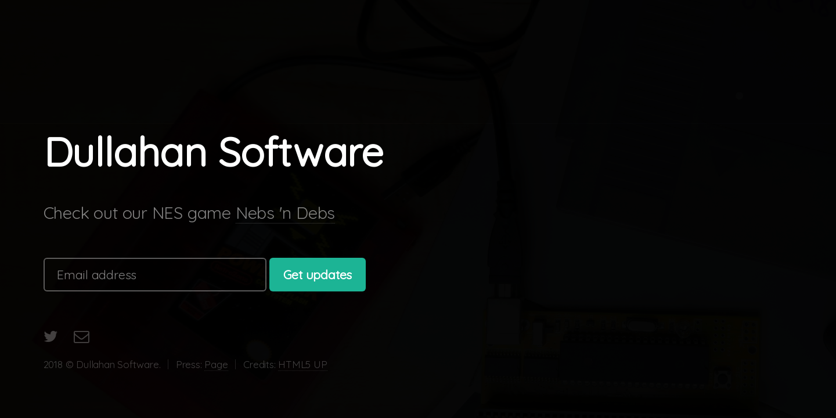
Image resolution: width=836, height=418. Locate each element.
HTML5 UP (302, 364)
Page (216, 364)
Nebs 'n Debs (285, 212)
